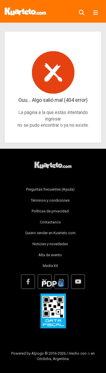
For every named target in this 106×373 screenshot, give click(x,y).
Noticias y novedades (50, 244)
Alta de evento (50, 255)
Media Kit (50, 266)
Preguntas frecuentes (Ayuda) (50, 189)
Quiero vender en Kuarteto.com (50, 233)
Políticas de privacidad (50, 211)
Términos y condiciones (50, 200)
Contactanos (50, 222)
